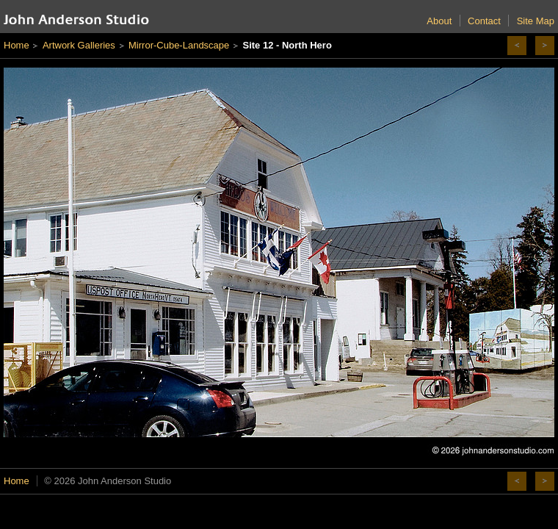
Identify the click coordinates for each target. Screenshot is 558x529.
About (439, 20)
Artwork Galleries (79, 45)
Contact (484, 20)
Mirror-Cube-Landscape (178, 45)
